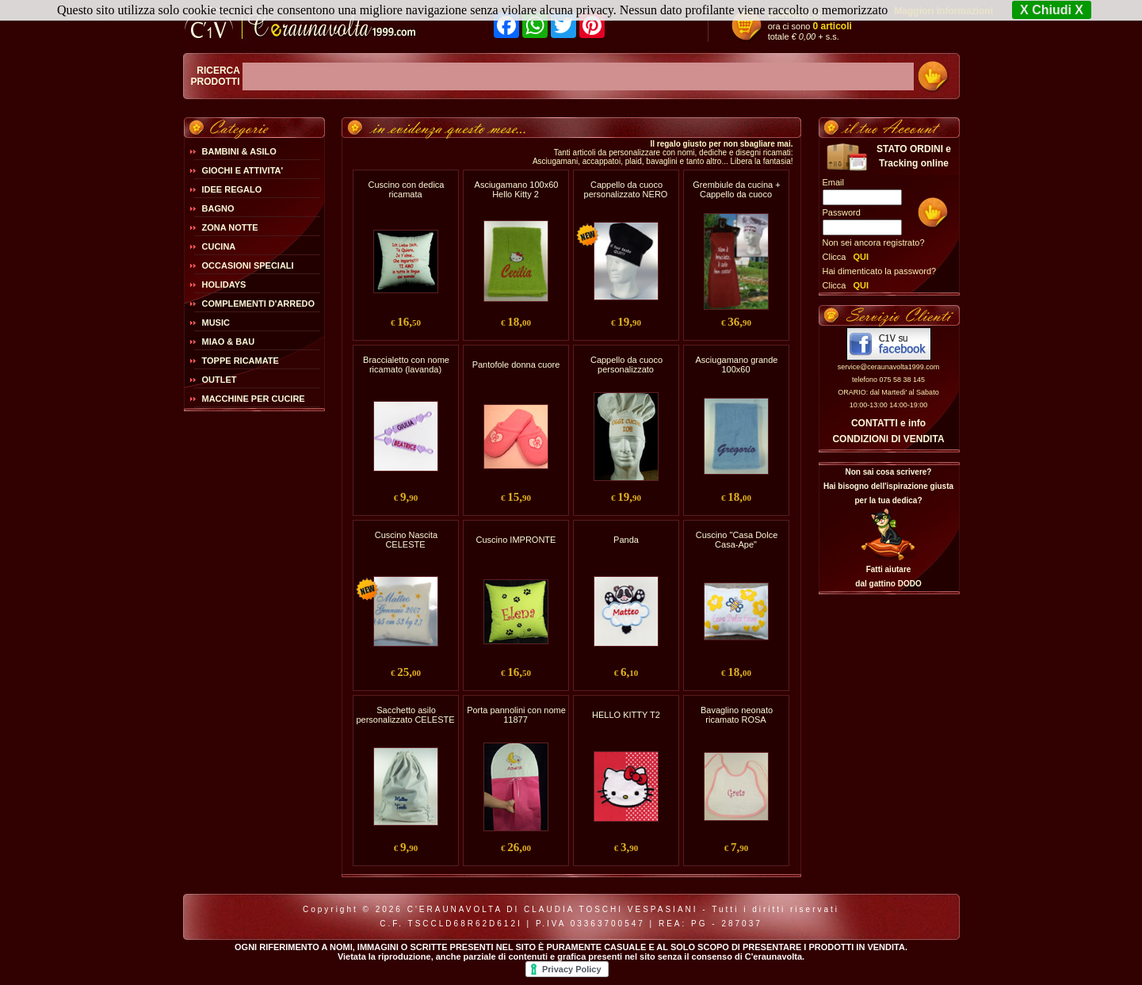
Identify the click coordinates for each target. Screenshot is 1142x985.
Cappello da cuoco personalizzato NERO (626, 189)
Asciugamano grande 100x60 (737, 364)
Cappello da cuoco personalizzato (626, 364)
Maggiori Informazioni (943, 11)
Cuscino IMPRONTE (516, 539)
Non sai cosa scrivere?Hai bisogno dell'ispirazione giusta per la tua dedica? (888, 486)
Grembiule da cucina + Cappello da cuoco (736, 189)
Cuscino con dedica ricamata (406, 189)
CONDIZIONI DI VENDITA (888, 439)
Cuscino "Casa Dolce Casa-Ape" (737, 539)
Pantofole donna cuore (516, 364)
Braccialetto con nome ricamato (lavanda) (406, 364)
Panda (626, 539)
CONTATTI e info (888, 423)
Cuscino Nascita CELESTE (406, 539)
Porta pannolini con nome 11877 (516, 714)
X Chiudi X (1051, 10)
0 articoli (832, 26)
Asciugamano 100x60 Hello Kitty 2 (517, 189)
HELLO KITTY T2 (626, 715)
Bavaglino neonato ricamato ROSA (737, 714)
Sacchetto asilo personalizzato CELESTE (405, 714)
